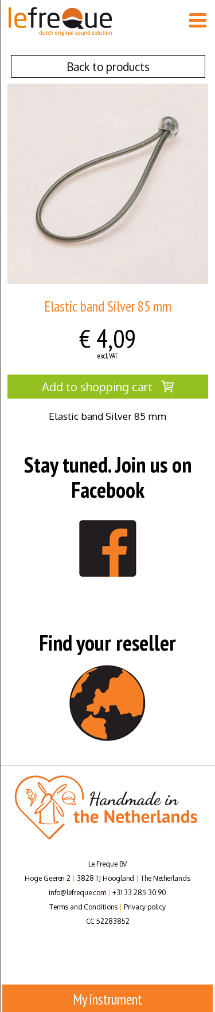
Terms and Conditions (83, 907)
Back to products (108, 66)
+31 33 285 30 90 (139, 892)
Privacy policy (145, 907)
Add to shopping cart (108, 386)
